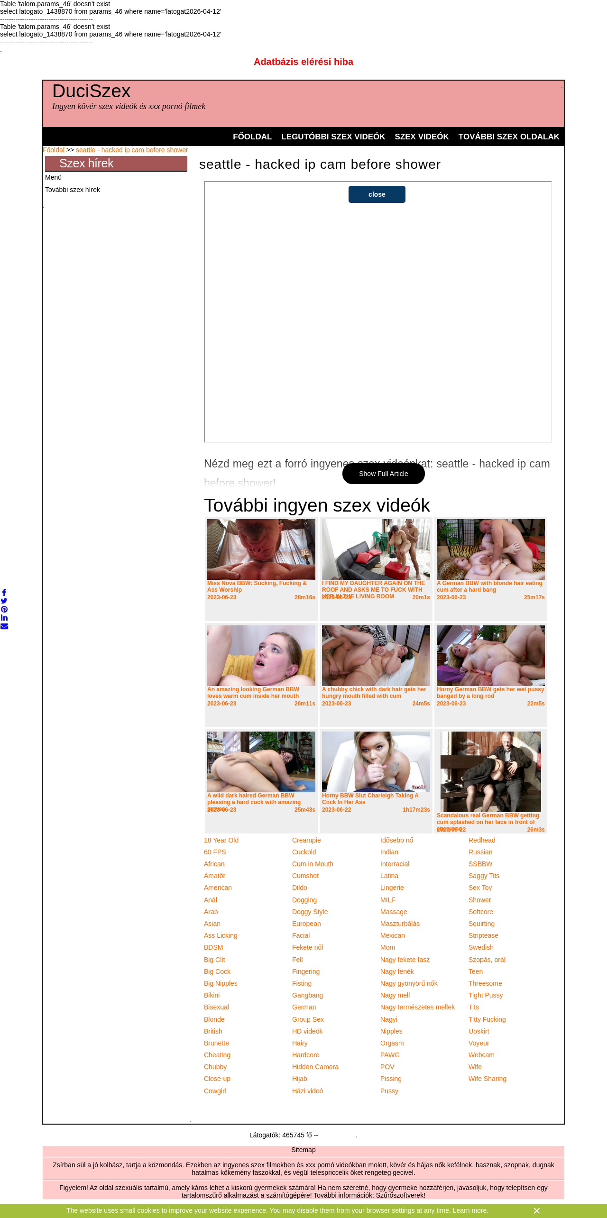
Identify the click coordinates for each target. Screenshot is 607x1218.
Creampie (306, 840)
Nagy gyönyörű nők (409, 983)
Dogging (304, 900)
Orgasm (392, 1043)
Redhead (482, 840)
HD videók (307, 1031)
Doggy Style (310, 912)
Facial (301, 935)
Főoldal (252, 136)
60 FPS (215, 852)
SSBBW (481, 864)
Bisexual (216, 1007)
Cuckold (304, 852)
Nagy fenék (397, 971)
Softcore (481, 912)
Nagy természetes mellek (417, 1007)
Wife (475, 1067)
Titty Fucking (487, 1019)
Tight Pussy (486, 995)
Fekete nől (307, 947)
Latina (389, 875)
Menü (53, 177)
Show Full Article (383, 473)
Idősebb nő (396, 840)
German (304, 1007)
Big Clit (214, 959)
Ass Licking (221, 935)
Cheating (217, 1055)
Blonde (214, 1019)
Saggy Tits (484, 875)
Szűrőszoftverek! (400, 1195)
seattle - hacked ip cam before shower (132, 150)
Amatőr (214, 875)
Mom (387, 947)
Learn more (470, 1210)
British (213, 1031)
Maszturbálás (400, 923)
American (218, 887)
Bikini (212, 995)
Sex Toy (480, 887)
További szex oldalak (509, 136)
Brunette (216, 1043)
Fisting (302, 983)
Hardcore (306, 1055)
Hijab (299, 1078)
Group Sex (308, 1019)
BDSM (213, 947)
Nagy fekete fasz (405, 959)
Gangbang (307, 995)
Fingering (306, 971)
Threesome (485, 983)
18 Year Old (221, 840)
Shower (480, 900)
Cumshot (305, 875)
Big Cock (217, 971)
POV (387, 1067)
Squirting (482, 923)
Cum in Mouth (312, 864)
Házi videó (307, 1091)
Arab (211, 912)
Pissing (391, 1078)
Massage (393, 912)
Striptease (483, 935)
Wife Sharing (487, 1078)
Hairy (300, 1043)
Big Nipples (221, 983)
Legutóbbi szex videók (333, 136)
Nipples (391, 1031)
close (377, 194)
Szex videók (422, 136)
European (306, 923)
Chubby (215, 1067)
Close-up (217, 1078)
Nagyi (388, 1019)
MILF (387, 900)
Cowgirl (215, 1091)
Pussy (389, 1091)
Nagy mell (395, 995)
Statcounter (337, 1135)
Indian (389, 852)
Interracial (394, 864)
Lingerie (392, 887)
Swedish (481, 947)
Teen (476, 971)
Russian (481, 852)
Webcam (482, 1055)
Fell (297, 959)
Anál (210, 900)
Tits (474, 1007)
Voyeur (479, 1043)
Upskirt (479, 1031)
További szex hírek (72, 189)
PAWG (390, 1055)
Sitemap (303, 1150)
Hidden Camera (315, 1067)
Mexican (392, 935)
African (214, 864)
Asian (212, 923)
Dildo (299, 887)
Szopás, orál (487, 959)
